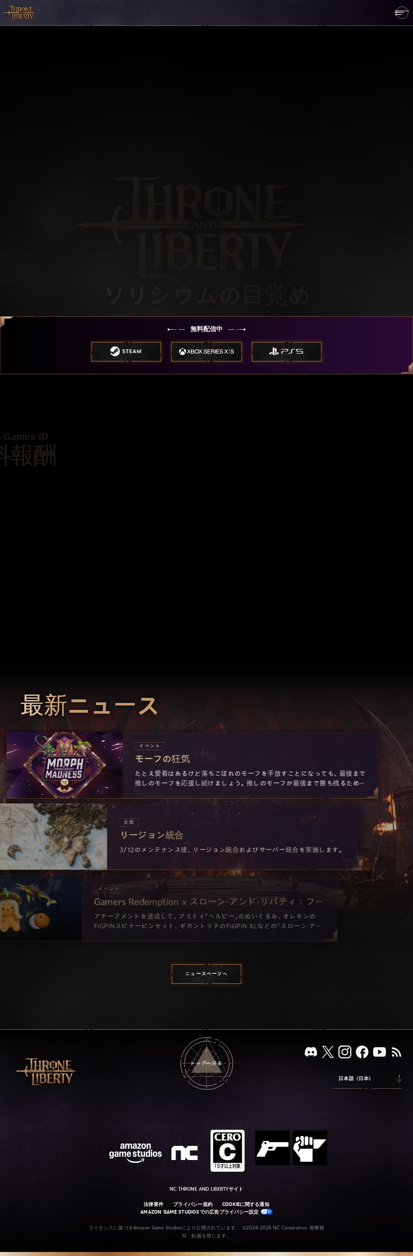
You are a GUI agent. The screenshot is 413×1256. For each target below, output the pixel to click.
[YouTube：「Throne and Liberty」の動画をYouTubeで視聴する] (379, 1052)
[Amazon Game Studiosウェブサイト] (135, 1154)
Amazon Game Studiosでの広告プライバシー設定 (206, 1212)
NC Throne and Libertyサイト (207, 1189)
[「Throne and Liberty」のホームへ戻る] (20, 12)
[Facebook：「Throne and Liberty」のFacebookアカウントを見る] (362, 1052)
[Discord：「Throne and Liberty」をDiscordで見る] (311, 1052)
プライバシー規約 (193, 1204)
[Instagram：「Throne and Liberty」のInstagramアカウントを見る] (344, 1052)
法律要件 (153, 1204)
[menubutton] (402, 13)
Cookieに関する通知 (245, 1204)
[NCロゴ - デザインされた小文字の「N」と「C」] (185, 1154)
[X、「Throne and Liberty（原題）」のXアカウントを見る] (328, 1052)
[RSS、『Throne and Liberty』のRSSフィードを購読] (396, 1053)
